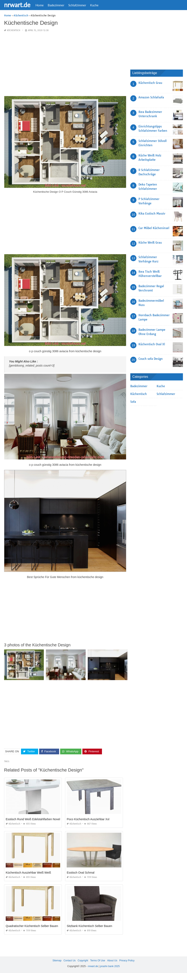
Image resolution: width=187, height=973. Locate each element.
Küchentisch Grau (150, 83)
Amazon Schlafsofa (151, 97)
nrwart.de (17, 4)
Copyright (83, 960)
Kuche (94, 5)
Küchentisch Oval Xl (151, 344)
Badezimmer (56, 5)
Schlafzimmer (77, 5)
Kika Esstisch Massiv (151, 213)
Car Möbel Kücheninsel (153, 228)
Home (39, 5)
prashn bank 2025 (110, 966)
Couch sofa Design (150, 359)
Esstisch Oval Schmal (80, 872)
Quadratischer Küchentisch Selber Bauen (32, 926)
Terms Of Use (97, 960)
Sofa (133, 402)
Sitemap (56, 960)
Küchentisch (13, 30)
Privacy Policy (127, 960)
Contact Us (69, 960)
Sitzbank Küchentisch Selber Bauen (89, 926)
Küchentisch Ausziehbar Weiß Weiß (28, 872)
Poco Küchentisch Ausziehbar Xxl (88, 819)
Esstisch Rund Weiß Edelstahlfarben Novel (33, 819)
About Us (112, 960)
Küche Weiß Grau (150, 242)
